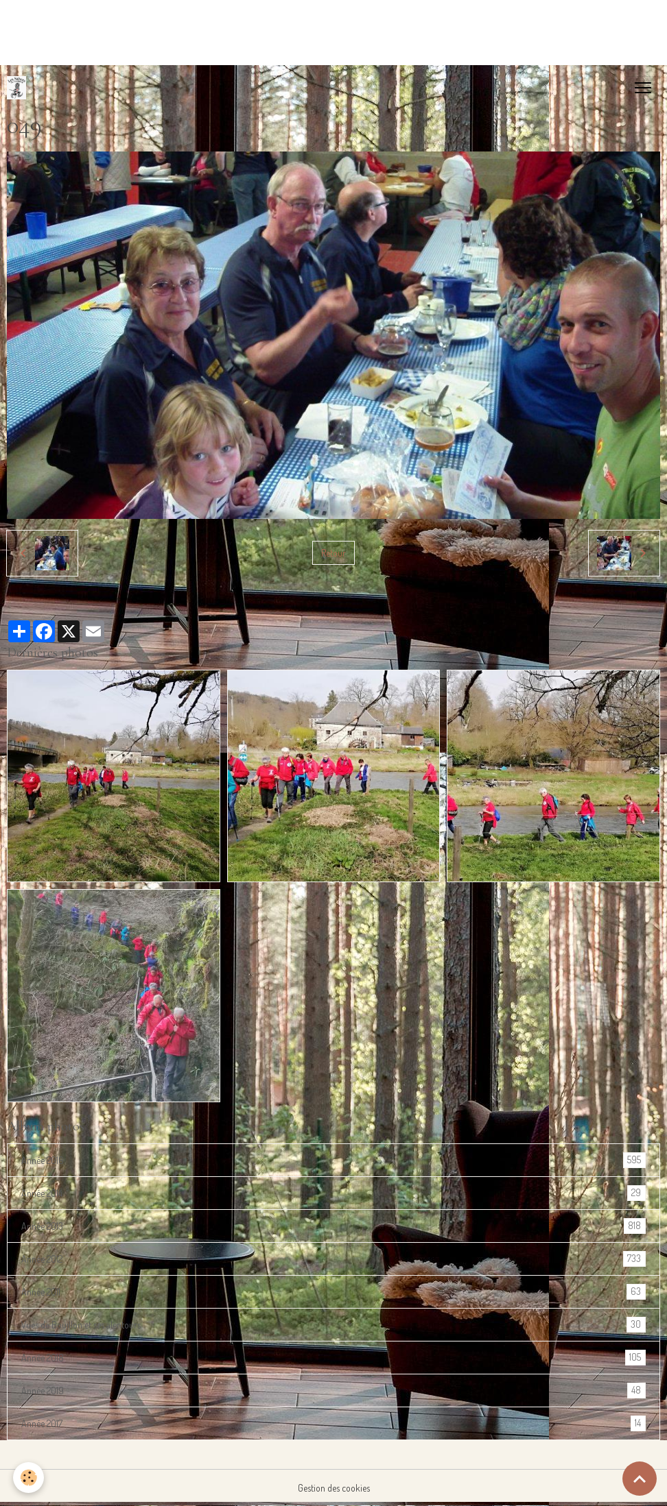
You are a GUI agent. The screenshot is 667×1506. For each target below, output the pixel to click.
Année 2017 (333, 1423)
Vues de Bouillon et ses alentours (333, 1325)
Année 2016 (333, 1160)
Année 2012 (333, 1259)
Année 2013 (333, 1226)
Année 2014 (333, 1193)
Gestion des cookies (334, 1488)
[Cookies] (29, 1477)
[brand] (19, 87)
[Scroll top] (639, 1478)
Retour (333, 553)
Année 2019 (333, 1390)
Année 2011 (333, 1292)
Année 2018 (333, 1357)
